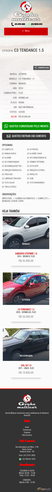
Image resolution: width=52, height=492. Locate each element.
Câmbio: (13, 84)
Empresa (27, 433)
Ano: (15, 88)
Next (47, 57)
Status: (13, 112)
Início (27, 427)
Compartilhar (41, 67)
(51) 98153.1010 (28, 459)
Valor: (14, 117)
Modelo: (13, 79)
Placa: (14, 103)
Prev (5, 57)
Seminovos (27, 430)
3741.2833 (18, 24)
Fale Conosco (27, 435)
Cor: (15, 98)
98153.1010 (34, 24)
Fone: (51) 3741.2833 (27, 455)
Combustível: (10, 93)
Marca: (13, 74)
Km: (15, 107)
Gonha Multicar (26, 11)
